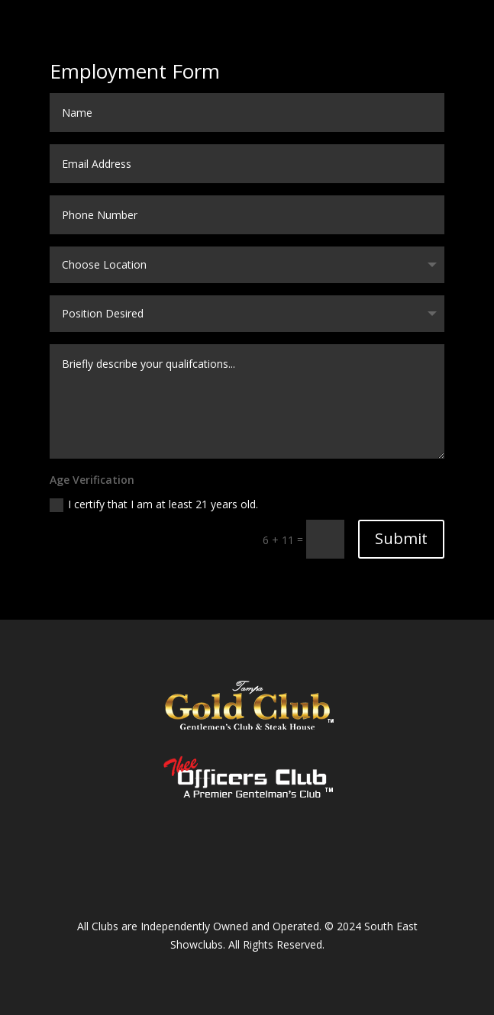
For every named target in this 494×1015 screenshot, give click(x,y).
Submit (401, 538)
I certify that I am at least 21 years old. (154, 504)
